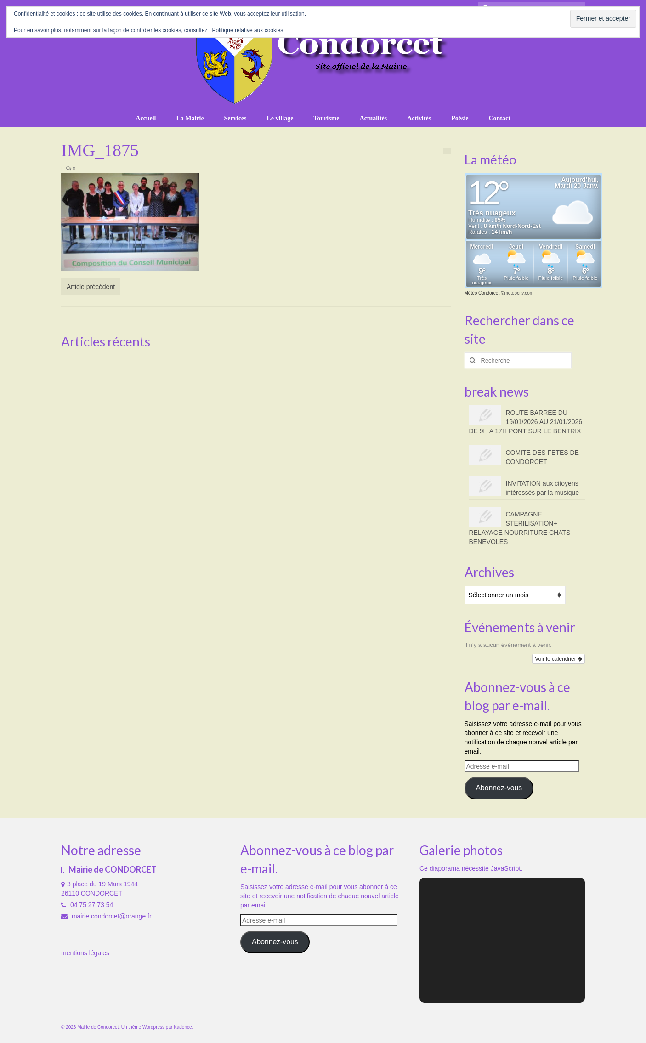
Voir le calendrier (558, 659)
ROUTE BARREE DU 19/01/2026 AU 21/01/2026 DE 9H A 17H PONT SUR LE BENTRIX (526, 422)
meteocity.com (518, 292)
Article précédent (91, 286)
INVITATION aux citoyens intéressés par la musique (542, 488)
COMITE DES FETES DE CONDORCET (542, 457)
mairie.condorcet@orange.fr (106, 916)
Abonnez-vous (499, 788)
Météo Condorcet (482, 292)
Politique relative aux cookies (247, 30)
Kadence (183, 1027)
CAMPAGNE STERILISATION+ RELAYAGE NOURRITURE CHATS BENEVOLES (520, 527)
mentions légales (85, 953)
